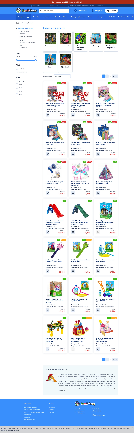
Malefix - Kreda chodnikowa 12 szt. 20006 (80, 143)
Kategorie (21, 17)
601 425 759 (97, 409)
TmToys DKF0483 (109, 266)
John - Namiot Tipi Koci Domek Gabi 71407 (104, 182)
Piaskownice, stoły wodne (111, 47)
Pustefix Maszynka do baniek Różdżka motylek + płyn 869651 (80, 182)
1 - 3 (19, 84)
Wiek (110, 17)
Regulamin (27, 415)
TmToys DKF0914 (58, 266)
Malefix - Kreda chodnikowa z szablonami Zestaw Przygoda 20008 (80, 105)
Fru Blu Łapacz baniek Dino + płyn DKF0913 (80, 259)
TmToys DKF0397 (109, 305)
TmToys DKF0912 (109, 227)
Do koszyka (47, 115)
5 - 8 (19, 91)
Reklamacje (27, 412)
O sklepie (52, 405)
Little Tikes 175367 (84, 227)
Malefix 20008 (82, 111)
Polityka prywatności (30, 405)
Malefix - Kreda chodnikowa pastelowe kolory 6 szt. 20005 (105, 105)
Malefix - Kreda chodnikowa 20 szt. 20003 (105, 143)
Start (17, 23)
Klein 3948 (56, 344)
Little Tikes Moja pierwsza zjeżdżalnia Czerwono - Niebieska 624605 (55, 221)
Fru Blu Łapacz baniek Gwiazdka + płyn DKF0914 (54, 259)
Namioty (96, 46)
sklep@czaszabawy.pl (98, 413)
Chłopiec (20, 69)
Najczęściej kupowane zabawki (81, 17)
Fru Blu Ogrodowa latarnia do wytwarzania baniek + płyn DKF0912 (105, 221)
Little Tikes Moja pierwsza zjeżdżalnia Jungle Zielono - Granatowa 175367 (80, 221)
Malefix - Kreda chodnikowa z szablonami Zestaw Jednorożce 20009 (55, 105)
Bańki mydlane (50, 46)
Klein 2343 (81, 344)
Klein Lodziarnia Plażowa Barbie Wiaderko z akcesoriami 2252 (104, 338)
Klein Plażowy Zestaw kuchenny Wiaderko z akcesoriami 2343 (78, 338)
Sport (50, 67)
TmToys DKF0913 (83, 266)
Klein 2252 (107, 344)
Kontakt (51, 410)
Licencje (99, 17)
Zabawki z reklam (61, 17)
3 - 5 (19, 88)
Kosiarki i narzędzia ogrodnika (80, 47)
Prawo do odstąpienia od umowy (34, 410)
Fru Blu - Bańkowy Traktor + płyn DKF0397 (105, 298)
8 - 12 (19, 94)
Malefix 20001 (57, 150)
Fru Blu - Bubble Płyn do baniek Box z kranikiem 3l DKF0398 (54, 299)
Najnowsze (58, 76)
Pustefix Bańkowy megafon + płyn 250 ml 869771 (55, 182)
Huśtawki (65, 46)
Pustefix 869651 (83, 189)
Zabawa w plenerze (25, 28)
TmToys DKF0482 (83, 305)
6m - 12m (20, 81)
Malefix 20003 (108, 150)
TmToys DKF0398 (58, 305)
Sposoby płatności (29, 417)
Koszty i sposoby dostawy (32, 407)
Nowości (36, 17)
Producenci (122, 17)
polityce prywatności (13, 430)
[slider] (17, 60)
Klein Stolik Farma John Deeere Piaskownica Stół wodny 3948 (54, 338)
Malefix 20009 (57, 111)
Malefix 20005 (108, 111)
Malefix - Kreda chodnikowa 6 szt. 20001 (55, 143)
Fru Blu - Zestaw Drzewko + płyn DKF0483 (105, 259)
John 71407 (107, 189)
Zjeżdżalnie (65, 67)
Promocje (47, 17)
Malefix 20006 (82, 150)
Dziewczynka (21, 72)
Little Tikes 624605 (59, 227)
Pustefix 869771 (58, 189)
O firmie (51, 407)
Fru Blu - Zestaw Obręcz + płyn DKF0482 (79, 298)
